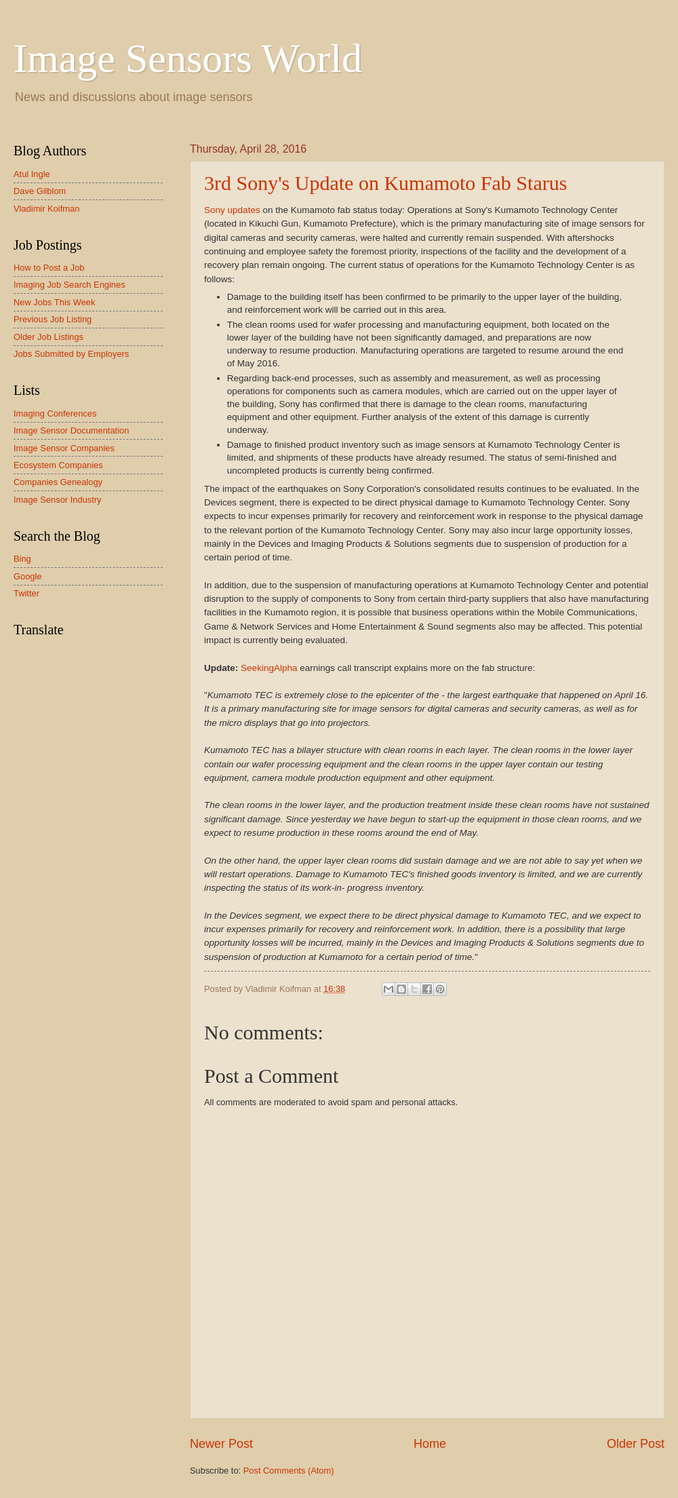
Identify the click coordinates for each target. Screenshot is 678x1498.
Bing (22, 559)
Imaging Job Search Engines (69, 285)
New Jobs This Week (54, 302)
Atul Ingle (32, 174)
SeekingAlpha (269, 668)
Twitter (26, 593)
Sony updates (232, 210)
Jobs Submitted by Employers (71, 354)
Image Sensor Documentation (71, 430)
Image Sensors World (188, 58)
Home (430, 1444)
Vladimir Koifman (46, 209)
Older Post (635, 1444)
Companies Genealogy (58, 482)
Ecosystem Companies (58, 465)
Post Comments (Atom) (288, 1470)
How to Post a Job (49, 268)
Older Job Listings (48, 337)
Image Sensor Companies (64, 448)
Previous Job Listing (53, 319)
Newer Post (221, 1444)
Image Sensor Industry (58, 500)
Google (28, 576)
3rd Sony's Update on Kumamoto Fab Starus (385, 183)
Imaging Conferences (55, 413)
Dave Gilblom (40, 191)
